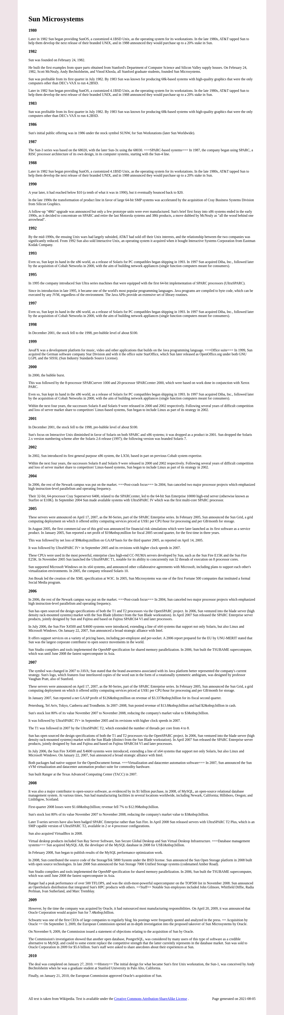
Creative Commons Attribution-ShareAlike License (150, 999)
